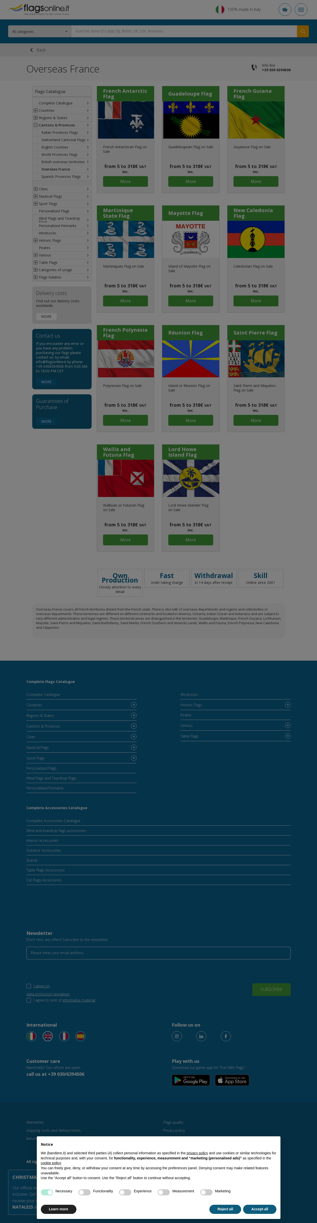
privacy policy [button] (197, 1153)
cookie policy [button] (51, 1163)
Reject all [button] (225, 1209)
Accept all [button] (259, 1209)
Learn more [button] (58, 1209)
